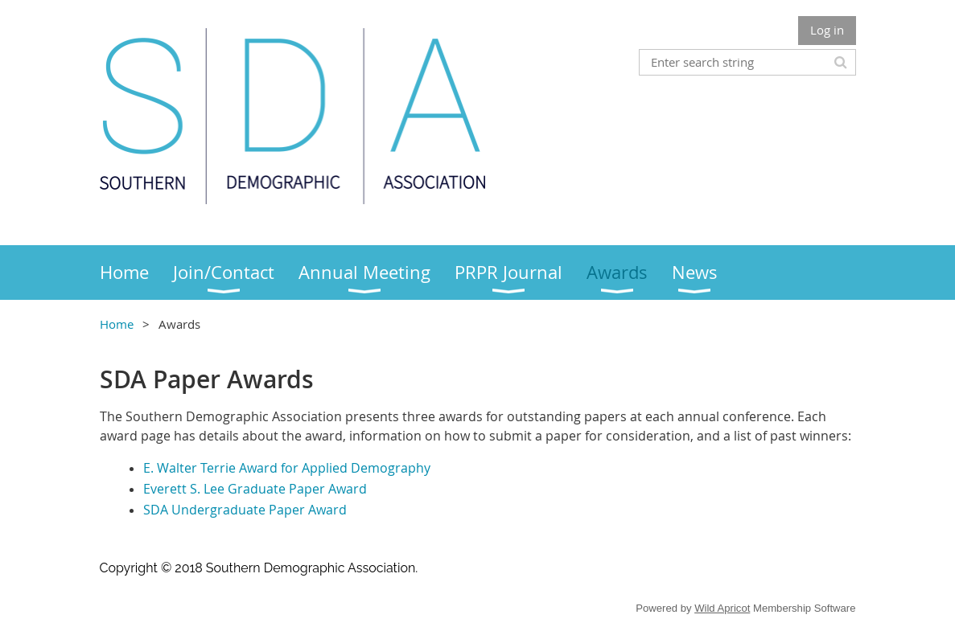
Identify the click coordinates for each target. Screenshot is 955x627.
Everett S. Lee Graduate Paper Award (255, 489)
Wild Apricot (722, 608)
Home (117, 324)
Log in (827, 30)
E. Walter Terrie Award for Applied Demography (286, 468)
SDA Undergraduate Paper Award (245, 509)
